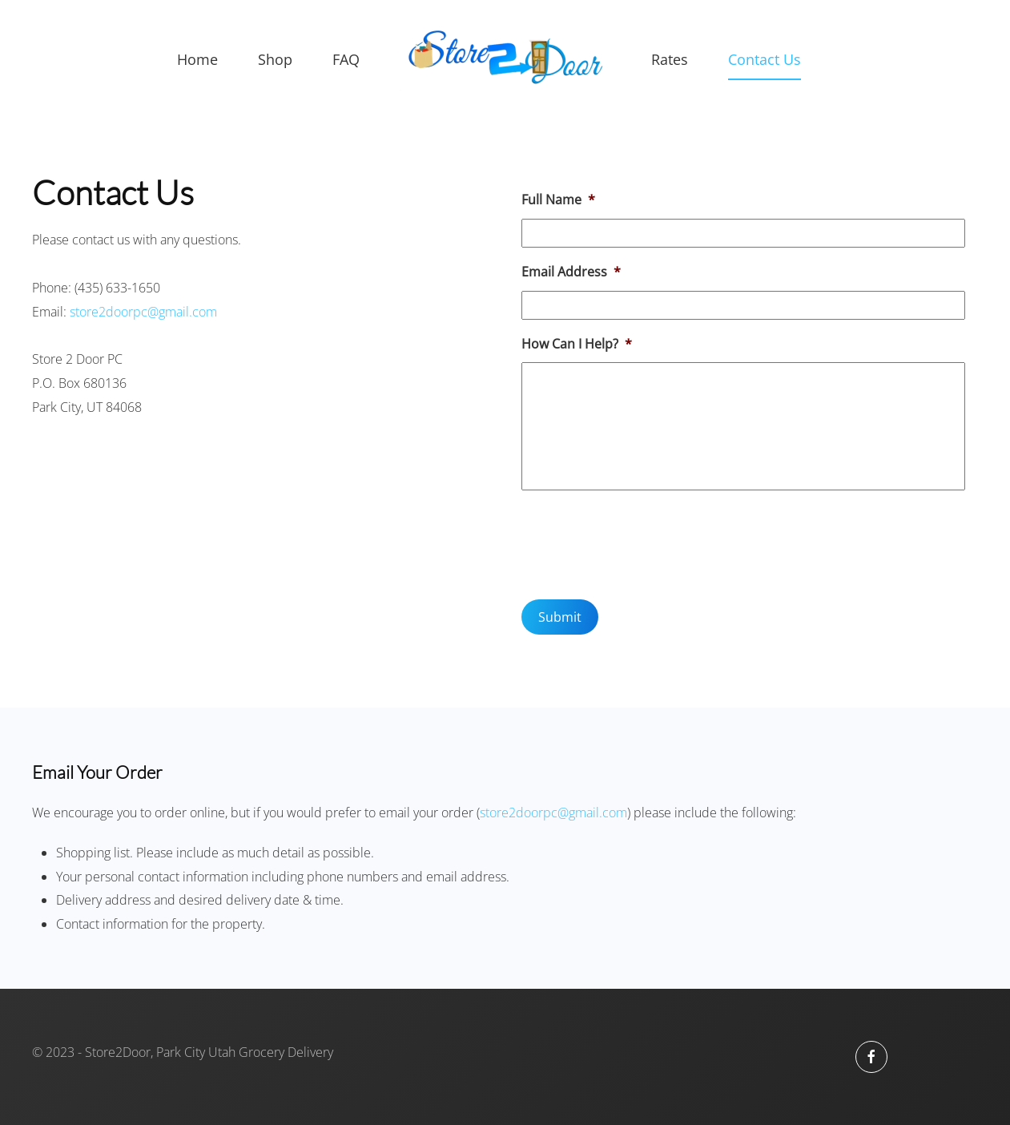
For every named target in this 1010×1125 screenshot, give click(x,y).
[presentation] (643, 542)
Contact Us (764, 59)
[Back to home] (505, 60)
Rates (669, 59)
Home (197, 59)
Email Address (571, 272)
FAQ (346, 59)
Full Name (558, 200)
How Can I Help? (576, 344)
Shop (275, 59)
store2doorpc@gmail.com (143, 312)
